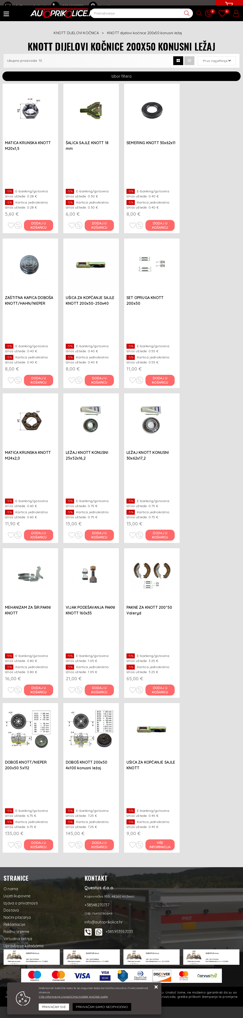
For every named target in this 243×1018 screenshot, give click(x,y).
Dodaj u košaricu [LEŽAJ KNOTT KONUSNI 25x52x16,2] (99, 535)
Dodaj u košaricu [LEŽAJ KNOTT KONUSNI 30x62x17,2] (160, 535)
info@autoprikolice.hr (25, 6)
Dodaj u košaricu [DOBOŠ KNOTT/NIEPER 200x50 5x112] (39, 845)
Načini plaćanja (17, 917)
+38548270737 (68, 6)
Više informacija (160, 845)
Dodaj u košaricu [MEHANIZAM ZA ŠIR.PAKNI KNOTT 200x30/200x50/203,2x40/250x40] (39, 690)
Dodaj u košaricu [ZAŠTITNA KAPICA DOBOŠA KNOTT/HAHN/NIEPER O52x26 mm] (39, 380)
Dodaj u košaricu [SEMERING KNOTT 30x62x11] (160, 225)
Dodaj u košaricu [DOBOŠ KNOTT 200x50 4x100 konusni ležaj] (99, 845)
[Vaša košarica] (229, 9)
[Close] (54, 1007)
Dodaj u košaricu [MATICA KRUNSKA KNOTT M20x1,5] (39, 225)
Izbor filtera (121, 76)
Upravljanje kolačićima (23, 945)
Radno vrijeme (16, 931)
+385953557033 (119, 931)
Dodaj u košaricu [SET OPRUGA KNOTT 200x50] (160, 380)
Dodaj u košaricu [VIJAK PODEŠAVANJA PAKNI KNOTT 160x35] (99, 690)
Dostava (11, 910)
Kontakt (100, 6)
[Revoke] (102, 1007)
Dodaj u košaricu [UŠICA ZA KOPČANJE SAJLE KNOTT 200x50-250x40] (99, 380)
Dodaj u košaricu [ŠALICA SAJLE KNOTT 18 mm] (99, 225)
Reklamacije (14, 924)
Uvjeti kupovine (17, 896)
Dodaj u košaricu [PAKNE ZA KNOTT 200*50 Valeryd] (160, 690)
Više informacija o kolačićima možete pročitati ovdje (73, 996)
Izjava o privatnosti (21, 903)
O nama (11, 888)
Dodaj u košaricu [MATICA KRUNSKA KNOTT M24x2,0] (39, 535)
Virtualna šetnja (18, 938)
